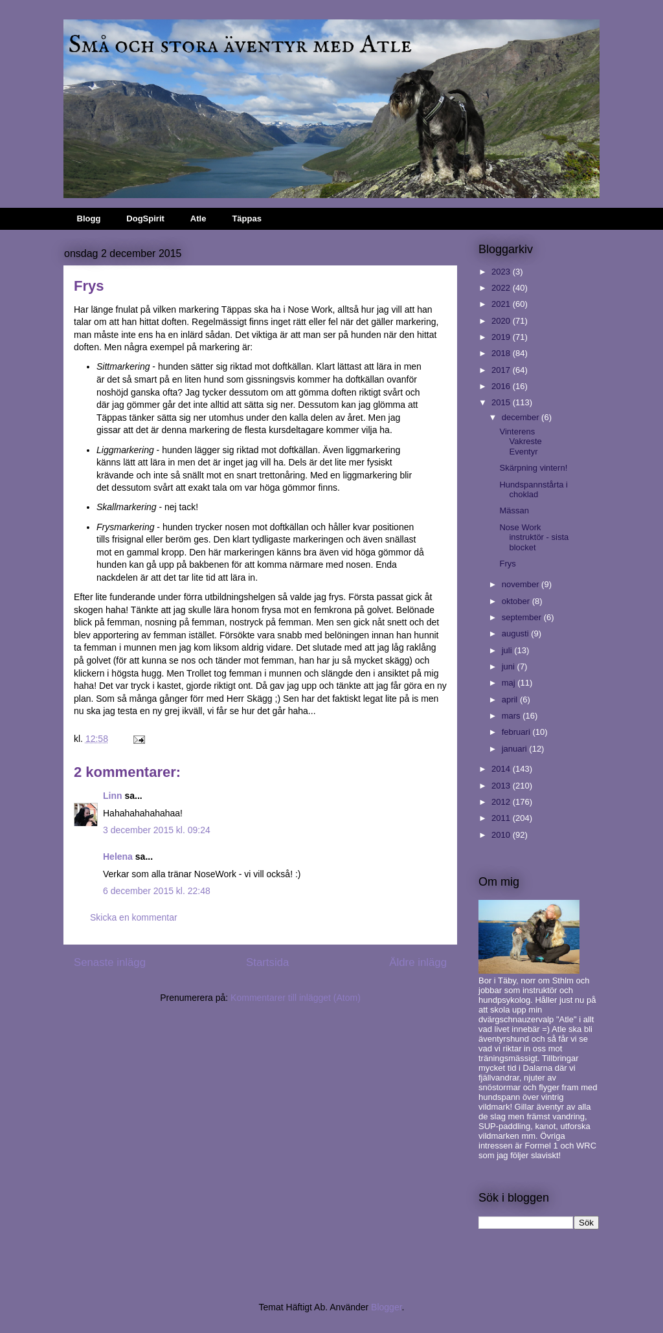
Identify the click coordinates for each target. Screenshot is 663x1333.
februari (517, 732)
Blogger (386, 1307)
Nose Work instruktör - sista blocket (533, 537)
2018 (502, 353)
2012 (502, 802)
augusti (517, 633)
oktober (517, 601)
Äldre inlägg (418, 962)
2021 (502, 304)
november (521, 584)
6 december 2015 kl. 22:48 (156, 891)
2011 (502, 818)
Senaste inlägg (110, 962)
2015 (502, 402)
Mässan (514, 510)
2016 (502, 386)
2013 (502, 785)
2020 (502, 321)
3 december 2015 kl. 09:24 (156, 830)
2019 (502, 337)
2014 (502, 769)
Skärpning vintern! (533, 468)
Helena (118, 856)
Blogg (89, 218)
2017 (502, 370)
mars (512, 716)
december (521, 417)
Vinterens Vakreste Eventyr (520, 441)
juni (509, 666)
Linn (112, 795)
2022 (502, 288)
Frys (507, 563)
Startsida (267, 962)
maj (510, 683)
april (511, 699)
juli (508, 650)
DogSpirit (145, 218)
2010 (502, 835)
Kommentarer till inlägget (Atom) (295, 997)
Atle (198, 218)
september (523, 617)
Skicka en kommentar (133, 917)
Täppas (247, 218)
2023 (502, 271)
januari (516, 749)
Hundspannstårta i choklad (533, 490)
